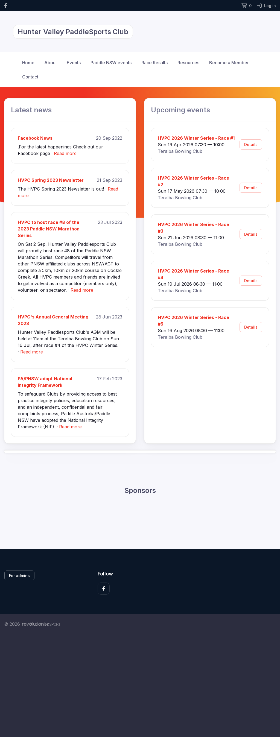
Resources (188, 62)
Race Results (154, 62)
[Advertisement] (140, 685)
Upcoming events (180, 110)
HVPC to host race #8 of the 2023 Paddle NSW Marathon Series (49, 229)
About (50, 62)
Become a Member (229, 62)
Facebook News (35, 138)
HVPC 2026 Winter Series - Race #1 (196, 138)
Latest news (31, 110)
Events (74, 62)
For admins (19, 575)
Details (251, 144)
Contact (30, 77)
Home (28, 62)
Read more (65, 153)
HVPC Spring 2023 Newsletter (51, 180)
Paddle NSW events (111, 62)
